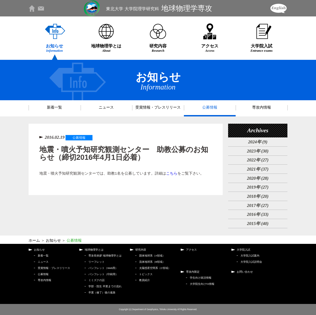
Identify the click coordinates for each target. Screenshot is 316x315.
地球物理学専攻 (159, 8)
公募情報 (209, 107)
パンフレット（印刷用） (103, 274)
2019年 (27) (258, 187)
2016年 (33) (258, 214)
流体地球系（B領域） (152, 261)
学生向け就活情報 (200, 277)
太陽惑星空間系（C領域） (155, 267)
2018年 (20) (258, 196)
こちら (171, 173)
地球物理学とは (106, 48)
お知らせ (54, 48)
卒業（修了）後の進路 (101, 292)
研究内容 (158, 48)
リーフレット (96, 261)
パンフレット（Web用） (103, 267)
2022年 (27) (258, 159)
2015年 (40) (258, 223)
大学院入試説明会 (251, 261)
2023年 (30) (258, 151)
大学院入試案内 (250, 255)
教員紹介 (144, 280)
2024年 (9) (257, 141)
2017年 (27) (258, 205)
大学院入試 (261, 48)
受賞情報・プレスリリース (158, 107)
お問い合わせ (245, 271)
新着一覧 (54, 107)
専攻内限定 (193, 271)
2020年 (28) (258, 178)
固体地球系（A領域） (152, 255)
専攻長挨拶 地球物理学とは (105, 255)
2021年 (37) (258, 169)
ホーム (34, 240)
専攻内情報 (261, 107)
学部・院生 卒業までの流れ (105, 286)
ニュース (106, 107)
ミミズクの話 (96, 280)
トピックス (146, 274)
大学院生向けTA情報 (202, 283)
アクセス (209, 48)
